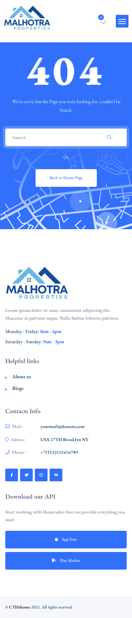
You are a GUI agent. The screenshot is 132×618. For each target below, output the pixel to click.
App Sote (66, 539)
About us (21, 376)
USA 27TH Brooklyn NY (64, 439)
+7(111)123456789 (59, 452)
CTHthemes (19, 607)
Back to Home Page (66, 177)
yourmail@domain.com (62, 426)
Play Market (66, 560)
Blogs (18, 388)
